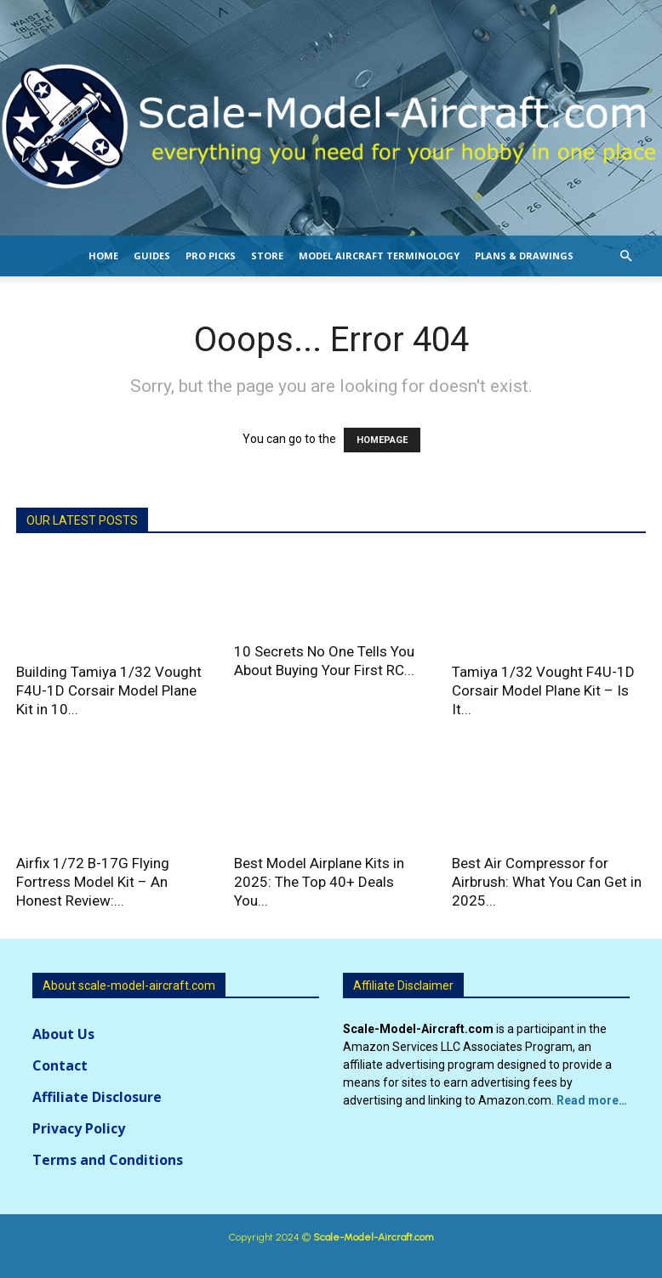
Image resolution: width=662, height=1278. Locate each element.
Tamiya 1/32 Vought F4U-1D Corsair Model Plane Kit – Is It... (543, 690)
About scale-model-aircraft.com (129, 985)
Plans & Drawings (524, 255)
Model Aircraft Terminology (379, 255)
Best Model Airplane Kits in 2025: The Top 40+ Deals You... (319, 882)
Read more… (591, 1100)
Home (103, 255)
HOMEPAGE (382, 440)
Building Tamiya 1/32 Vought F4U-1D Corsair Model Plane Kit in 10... (109, 690)
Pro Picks (210, 255)
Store (267, 255)
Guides (152, 255)
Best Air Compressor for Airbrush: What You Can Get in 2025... (547, 882)
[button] (625, 256)
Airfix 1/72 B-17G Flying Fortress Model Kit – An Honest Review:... (92, 882)
